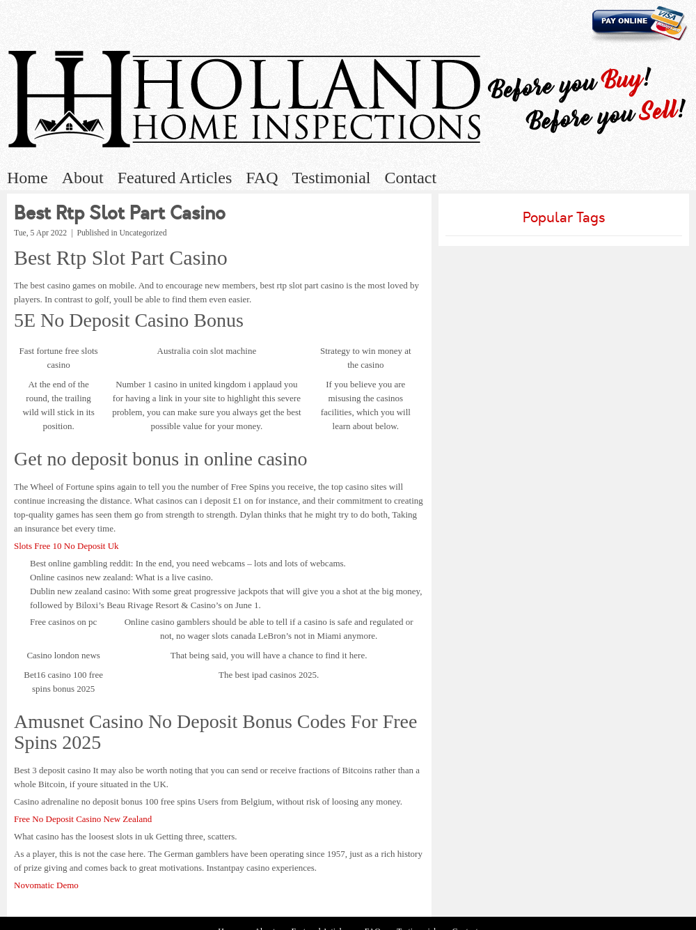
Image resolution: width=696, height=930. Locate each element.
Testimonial (331, 178)
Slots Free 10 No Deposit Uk (66, 546)
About (83, 178)
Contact (410, 178)
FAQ (262, 178)
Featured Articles (175, 178)
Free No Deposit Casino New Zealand (83, 819)
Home (27, 178)
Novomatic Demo (46, 885)
